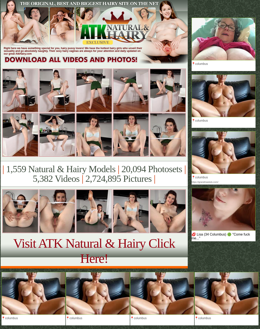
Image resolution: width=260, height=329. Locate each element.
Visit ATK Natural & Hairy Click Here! (94, 251)
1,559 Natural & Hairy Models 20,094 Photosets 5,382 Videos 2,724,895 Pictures (94, 173)
